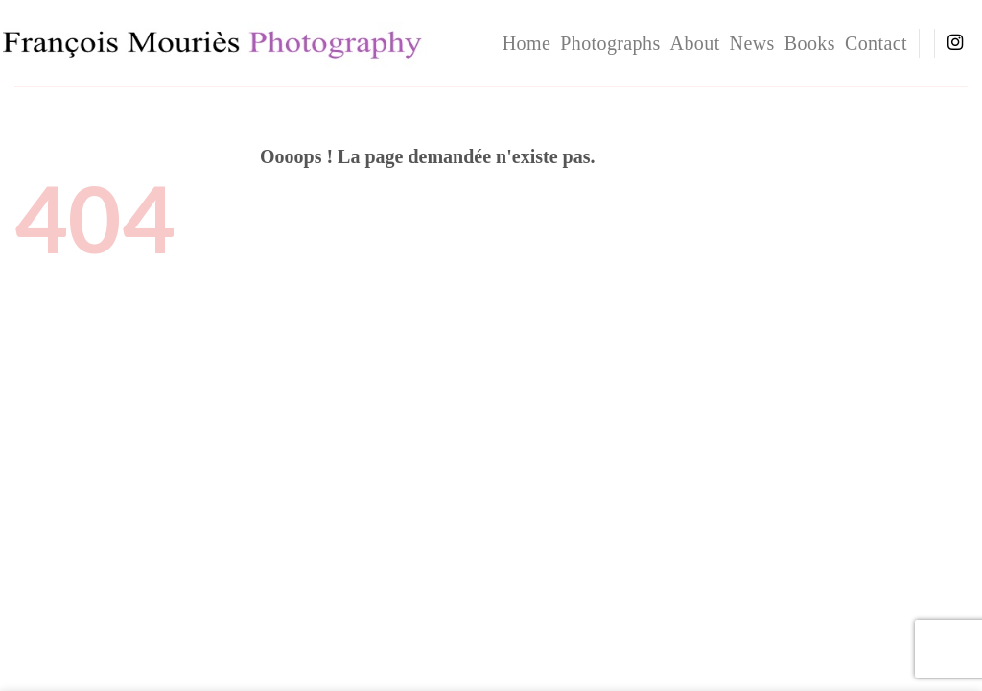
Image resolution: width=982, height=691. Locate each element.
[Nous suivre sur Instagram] (955, 43)
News (752, 43)
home (526, 43)
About (695, 43)
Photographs (610, 43)
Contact (876, 43)
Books (809, 43)
